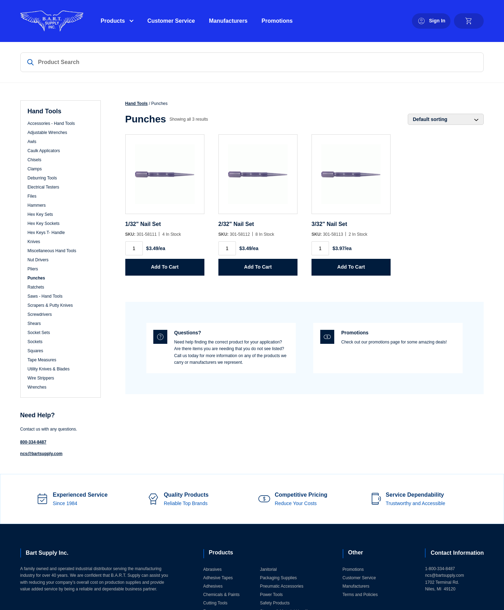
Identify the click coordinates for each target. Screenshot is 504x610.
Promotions (277, 21)
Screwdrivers (40, 314)
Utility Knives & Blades (49, 369)
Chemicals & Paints (221, 594)
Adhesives (213, 586)
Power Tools (271, 594)
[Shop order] (446, 119)
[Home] (51, 20)
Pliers (33, 269)
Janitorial (268, 569)
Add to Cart (164, 267)
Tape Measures (42, 359)
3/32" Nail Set (329, 224)
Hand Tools (136, 103)
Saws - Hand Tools (45, 296)
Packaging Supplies (278, 577)
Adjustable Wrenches (47, 132)
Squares (35, 350)
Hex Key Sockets (43, 223)
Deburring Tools (42, 178)
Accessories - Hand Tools (51, 123)
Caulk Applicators (44, 150)
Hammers (37, 205)
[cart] (469, 21)
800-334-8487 (33, 442)
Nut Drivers (38, 259)
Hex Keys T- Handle (46, 232)
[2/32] (258, 177)
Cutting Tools (215, 603)
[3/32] (351, 177)
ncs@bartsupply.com (41, 453)
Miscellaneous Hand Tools (52, 250)
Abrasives (212, 569)
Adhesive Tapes (218, 577)
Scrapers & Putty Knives (50, 305)
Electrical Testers (43, 187)
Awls (32, 141)
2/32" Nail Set (236, 224)
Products (113, 21)
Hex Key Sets (40, 214)
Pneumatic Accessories (281, 586)
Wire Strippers (41, 378)
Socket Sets (39, 332)
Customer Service (171, 21)
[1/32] (164, 177)
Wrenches (37, 387)
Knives (34, 241)
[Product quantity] (134, 248)
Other (355, 552)
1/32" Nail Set (143, 224)
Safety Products (275, 603)
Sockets (35, 341)
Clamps (35, 168)
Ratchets (36, 287)
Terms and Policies (360, 594)
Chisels (34, 159)
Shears (34, 323)
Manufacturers (228, 21)
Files (32, 196)
